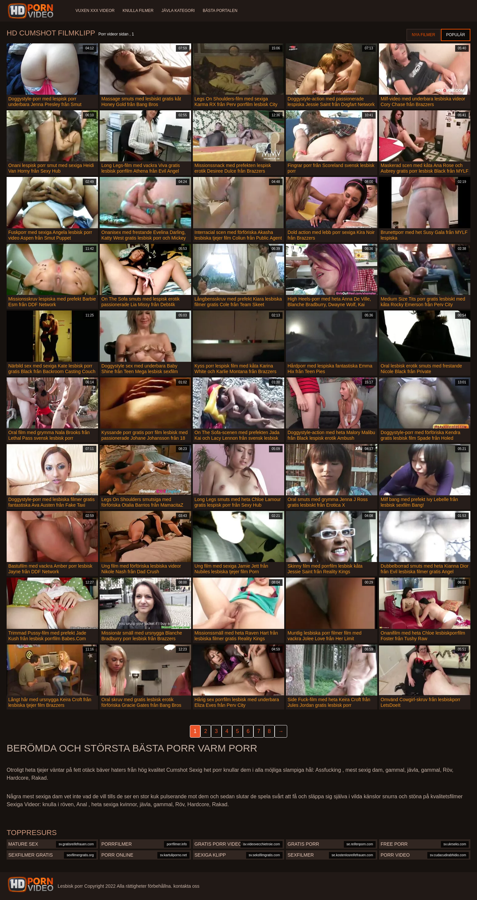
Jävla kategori (177, 10)
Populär (455, 34)
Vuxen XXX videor (95, 10)
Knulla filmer (138, 10)
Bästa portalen (220, 10)
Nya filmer (423, 34)
